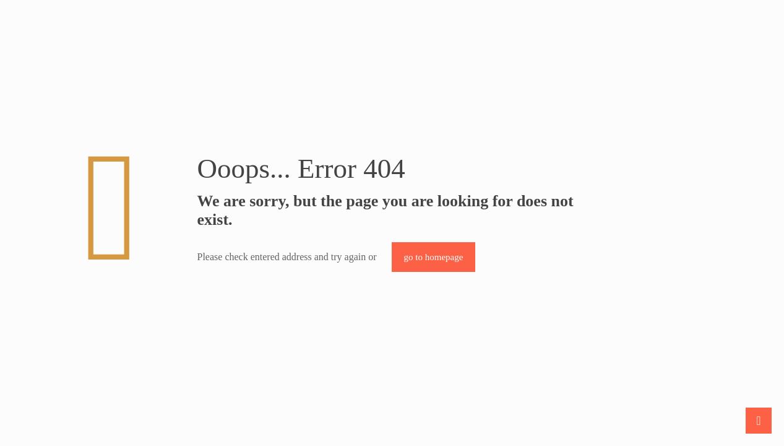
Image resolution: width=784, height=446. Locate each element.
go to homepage (433, 257)
